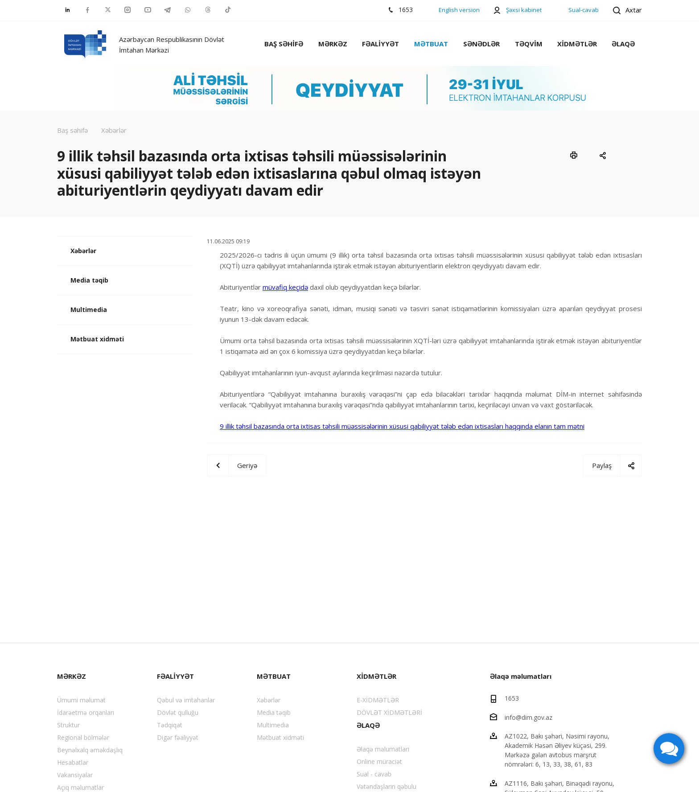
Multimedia (88, 309)
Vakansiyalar (75, 775)
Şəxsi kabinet (524, 10)
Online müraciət (379, 761)
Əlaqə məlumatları (383, 749)
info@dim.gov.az (528, 717)
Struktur (68, 725)
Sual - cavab (374, 774)
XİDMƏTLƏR (577, 43)
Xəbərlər (83, 250)
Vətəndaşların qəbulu (386, 786)
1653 (512, 698)
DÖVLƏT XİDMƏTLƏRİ (389, 712)
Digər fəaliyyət (177, 737)
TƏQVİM (529, 43)
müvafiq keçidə (285, 287)
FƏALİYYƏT (380, 43)
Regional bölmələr (83, 737)
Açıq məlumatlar (80, 787)
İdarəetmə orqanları (85, 712)
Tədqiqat (169, 725)
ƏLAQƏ (623, 43)
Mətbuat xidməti (97, 339)
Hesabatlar (72, 762)
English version (459, 10)
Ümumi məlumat (81, 700)
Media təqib (89, 280)
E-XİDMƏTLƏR (378, 700)
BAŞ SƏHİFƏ (283, 43)
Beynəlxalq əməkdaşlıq (90, 750)
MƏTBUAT (431, 43)
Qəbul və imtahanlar (186, 700)
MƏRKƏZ (332, 43)
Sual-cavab (583, 10)
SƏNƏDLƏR (481, 43)
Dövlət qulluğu (177, 712)
